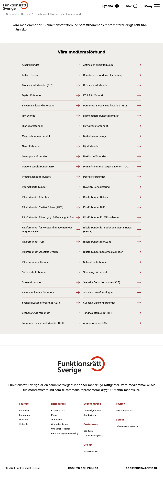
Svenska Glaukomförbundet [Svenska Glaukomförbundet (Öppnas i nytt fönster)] (112, 302)
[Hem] (15, 6)
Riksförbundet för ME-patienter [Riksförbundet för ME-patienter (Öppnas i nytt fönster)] (112, 217)
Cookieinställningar (141, 468)
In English (56, 419)
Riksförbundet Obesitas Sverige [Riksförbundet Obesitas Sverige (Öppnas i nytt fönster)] (51, 252)
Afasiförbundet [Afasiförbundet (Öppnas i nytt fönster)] (51, 65)
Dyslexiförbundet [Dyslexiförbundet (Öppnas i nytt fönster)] (51, 95)
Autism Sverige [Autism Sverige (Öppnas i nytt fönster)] (51, 75)
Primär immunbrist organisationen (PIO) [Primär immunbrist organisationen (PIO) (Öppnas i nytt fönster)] (112, 166)
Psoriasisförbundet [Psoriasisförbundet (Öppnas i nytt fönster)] (112, 176)
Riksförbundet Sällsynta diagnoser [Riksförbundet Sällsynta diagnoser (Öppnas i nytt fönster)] (112, 252)
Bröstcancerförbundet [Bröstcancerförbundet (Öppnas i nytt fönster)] (112, 85)
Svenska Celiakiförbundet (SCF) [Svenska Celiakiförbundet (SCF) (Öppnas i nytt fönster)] (112, 282)
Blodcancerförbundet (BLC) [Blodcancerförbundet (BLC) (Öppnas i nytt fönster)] (51, 85)
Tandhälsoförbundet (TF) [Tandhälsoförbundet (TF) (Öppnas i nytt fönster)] (112, 313)
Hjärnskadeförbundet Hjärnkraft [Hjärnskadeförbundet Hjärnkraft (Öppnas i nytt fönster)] (112, 115)
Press (54, 415)
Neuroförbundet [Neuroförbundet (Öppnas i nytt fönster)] (51, 146)
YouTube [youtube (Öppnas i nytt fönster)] (23, 419)
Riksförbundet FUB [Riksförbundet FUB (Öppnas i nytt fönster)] (51, 241)
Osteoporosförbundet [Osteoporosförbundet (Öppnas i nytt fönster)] (51, 156)
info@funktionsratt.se (127, 426)
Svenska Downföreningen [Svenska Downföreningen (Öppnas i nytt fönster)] (112, 292)
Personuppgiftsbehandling (64, 433)
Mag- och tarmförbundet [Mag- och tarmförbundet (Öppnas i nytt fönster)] (51, 136)
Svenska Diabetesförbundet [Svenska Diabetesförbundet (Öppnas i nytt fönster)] (51, 292)
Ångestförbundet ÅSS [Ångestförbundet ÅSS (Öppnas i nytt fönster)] (112, 323)
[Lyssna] (110, 6)
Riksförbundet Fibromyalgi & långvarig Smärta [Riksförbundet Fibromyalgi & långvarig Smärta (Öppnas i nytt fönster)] (51, 217)
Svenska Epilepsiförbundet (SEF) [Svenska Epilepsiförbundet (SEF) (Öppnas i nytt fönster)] (51, 302)
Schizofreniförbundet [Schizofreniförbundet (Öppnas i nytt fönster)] (112, 262)
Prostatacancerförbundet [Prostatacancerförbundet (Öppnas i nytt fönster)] (51, 176)
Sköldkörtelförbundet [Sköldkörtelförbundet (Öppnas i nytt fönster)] (51, 272)
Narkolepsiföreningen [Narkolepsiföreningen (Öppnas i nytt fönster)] (112, 136)
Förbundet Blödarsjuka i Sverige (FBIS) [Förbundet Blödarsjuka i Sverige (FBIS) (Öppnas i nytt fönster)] (112, 105)
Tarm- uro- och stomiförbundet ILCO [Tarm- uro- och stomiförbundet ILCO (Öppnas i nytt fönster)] (51, 323)
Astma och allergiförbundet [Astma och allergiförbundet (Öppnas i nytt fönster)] (112, 65)
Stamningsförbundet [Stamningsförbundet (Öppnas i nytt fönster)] (112, 272)
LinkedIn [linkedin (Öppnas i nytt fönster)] (23, 424)
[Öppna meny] (152, 6)
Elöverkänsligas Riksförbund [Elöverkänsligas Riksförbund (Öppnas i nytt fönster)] (51, 105)
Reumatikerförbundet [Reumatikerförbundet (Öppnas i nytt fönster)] (51, 187)
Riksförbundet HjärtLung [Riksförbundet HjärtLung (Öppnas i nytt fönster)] (112, 241)
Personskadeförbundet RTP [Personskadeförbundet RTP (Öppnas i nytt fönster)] (51, 166)
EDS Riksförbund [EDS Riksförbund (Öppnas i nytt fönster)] (112, 95)
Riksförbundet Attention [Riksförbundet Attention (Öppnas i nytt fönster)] (51, 197)
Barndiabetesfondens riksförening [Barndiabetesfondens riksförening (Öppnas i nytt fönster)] (112, 75)
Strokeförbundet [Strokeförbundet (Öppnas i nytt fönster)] (51, 282)
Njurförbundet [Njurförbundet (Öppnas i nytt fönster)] (112, 146)
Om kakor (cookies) (61, 428)
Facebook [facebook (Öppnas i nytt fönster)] (24, 410)
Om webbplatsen (59, 424)
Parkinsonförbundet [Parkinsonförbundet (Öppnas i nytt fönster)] (112, 156)
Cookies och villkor (83, 468)
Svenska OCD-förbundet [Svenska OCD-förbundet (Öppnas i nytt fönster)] (51, 313)
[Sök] (131, 6)
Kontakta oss (58, 410)
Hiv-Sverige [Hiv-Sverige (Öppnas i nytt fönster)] (51, 115)
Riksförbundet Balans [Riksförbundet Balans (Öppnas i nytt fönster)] (112, 197)
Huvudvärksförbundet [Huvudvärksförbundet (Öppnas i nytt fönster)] (112, 126)
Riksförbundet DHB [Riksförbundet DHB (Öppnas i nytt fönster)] (112, 207)
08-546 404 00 (124, 410)
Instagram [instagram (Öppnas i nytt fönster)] (24, 415)
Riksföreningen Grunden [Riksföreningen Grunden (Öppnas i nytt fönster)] (51, 262)
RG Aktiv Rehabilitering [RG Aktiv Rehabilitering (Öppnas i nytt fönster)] (112, 187)
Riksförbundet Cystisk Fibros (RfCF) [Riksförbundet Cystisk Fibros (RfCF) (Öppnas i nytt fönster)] (51, 207)
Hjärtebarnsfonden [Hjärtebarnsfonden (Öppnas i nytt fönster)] (51, 126)
